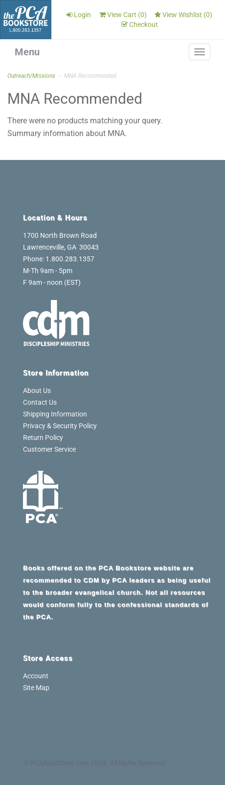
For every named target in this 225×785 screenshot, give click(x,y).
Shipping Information (55, 414)
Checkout (139, 24)
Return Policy (43, 437)
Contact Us (40, 402)
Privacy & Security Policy (60, 426)
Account (35, 676)
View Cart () (123, 15)
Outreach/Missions (31, 75)
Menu (27, 52)
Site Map (36, 688)
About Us (37, 390)
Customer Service (49, 449)
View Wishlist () (183, 15)
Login (79, 15)
